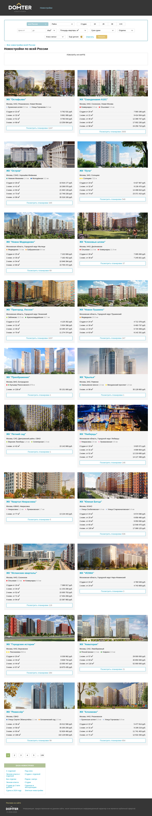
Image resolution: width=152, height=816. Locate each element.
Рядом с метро (31, 779)
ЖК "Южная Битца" (91, 501)
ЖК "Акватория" (89, 644)
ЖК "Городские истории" (20, 644)
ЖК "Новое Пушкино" (92, 309)
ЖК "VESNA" (87, 573)
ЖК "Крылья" (87, 377)
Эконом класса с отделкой (13, 775)
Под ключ (29, 771)
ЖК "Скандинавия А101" (94, 99)
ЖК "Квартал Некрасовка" (21, 501)
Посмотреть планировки (39, 128)
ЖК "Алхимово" (89, 712)
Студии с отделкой (32, 774)
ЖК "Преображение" (18, 377)
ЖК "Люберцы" (88, 434)
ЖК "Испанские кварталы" (21, 573)
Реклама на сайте (13, 803)
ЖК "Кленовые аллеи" (93, 242)
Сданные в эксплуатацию (30, 786)
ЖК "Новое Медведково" (20, 242)
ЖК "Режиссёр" (15, 712)
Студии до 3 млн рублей (13, 786)
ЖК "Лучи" (86, 170)
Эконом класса (12, 782)
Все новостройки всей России (21, 45)
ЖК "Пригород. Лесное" (20, 309)
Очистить (90, 37)
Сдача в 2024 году (13, 790)
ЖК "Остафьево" (16, 99)
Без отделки (11, 779)
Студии (28, 782)
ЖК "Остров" (13, 170)
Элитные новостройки (34, 790)
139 (42, 755)
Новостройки (46, 8)
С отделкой (11, 771)
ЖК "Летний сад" (16, 434)
